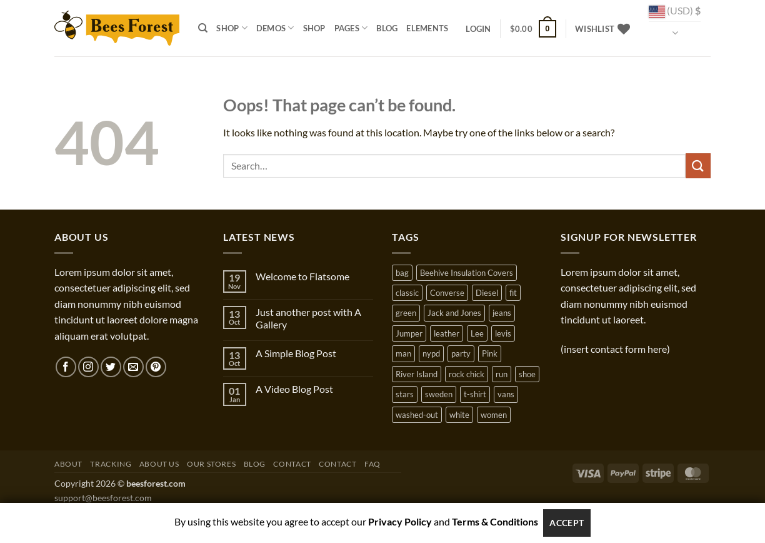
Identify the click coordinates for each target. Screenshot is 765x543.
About (68, 464)
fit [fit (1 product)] (513, 293)
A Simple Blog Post (296, 353)
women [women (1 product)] (494, 415)
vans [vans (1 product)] (506, 394)
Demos (275, 28)
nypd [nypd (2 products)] (431, 353)
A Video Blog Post (294, 389)
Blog (387, 28)
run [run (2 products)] (502, 374)
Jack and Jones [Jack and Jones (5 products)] (454, 313)
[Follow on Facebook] (66, 367)
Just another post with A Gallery (308, 318)
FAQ (372, 464)
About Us (159, 464)
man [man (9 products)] (403, 353)
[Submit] (698, 165)
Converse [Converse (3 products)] (447, 293)
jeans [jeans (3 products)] (501, 313)
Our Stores (211, 464)
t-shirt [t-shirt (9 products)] (475, 394)
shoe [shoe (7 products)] (527, 374)
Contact (292, 464)
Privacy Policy (400, 521)
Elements (427, 28)
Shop (231, 28)
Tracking (110, 464)
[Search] (203, 28)
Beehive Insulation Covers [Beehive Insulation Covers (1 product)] (466, 273)
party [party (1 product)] (461, 353)
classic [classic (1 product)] (407, 293)
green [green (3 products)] (406, 313)
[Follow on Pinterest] (156, 367)
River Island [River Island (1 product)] (417, 374)
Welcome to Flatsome (302, 276)
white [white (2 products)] (459, 415)
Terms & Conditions (495, 521)
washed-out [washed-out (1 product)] (417, 415)
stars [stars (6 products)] (405, 394)
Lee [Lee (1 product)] (477, 333)
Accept (566, 522)
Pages (351, 28)
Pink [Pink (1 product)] (490, 353)
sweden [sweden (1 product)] (438, 394)
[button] (478, 28)
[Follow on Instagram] (88, 367)
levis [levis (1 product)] (503, 333)
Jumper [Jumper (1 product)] (409, 333)
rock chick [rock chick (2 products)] (466, 374)
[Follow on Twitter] (111, 367)
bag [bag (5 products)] (402, 273)
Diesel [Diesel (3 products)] (487, 293)
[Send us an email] (133, 367)
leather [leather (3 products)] (446, 333)
